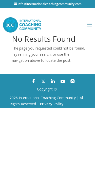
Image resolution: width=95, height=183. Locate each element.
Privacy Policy (52, 103)
